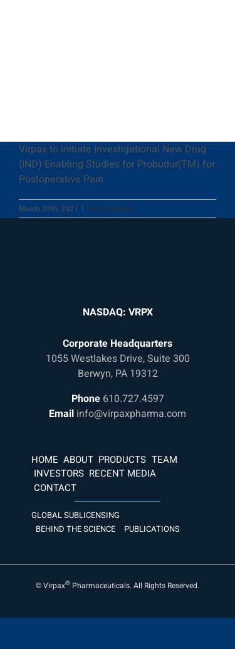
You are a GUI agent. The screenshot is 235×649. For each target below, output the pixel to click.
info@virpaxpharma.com (131, 413)
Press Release (109, 208)
